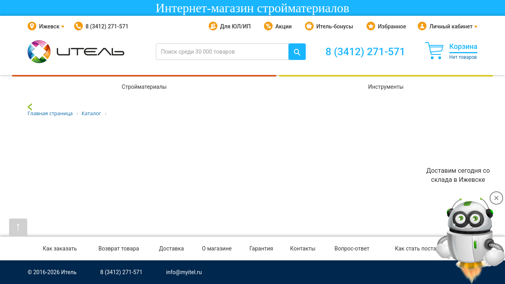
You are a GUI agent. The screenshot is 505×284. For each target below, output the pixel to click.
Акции (278, 26)
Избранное (386, 26)
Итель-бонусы (329, 26)
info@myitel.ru (184, 272)
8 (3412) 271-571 (101, 26)
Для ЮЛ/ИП (230, 26)
